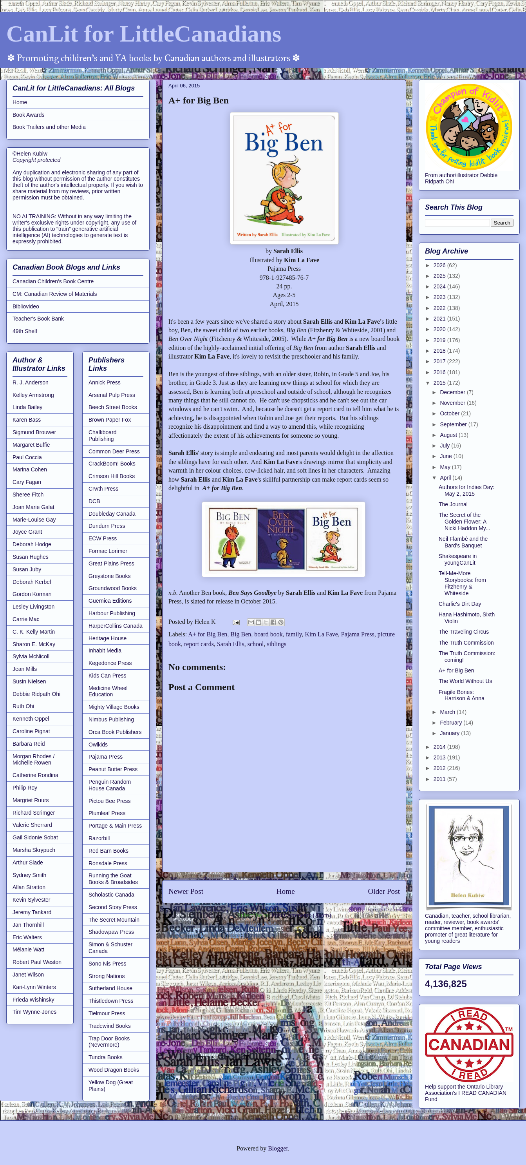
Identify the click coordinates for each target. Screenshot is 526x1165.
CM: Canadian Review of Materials (55, 294)
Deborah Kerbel (32, 582)
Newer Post (185, 891)
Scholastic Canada (111, 894)
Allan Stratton (29, 887)
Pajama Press (357, 634)
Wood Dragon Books (114, 1070)
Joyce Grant (27, 532)
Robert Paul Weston (37, 962)
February (451, 722)
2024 (440, 286)
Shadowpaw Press (111, 932)
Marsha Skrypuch (34, 850)
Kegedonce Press (110, 663)
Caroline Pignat (31, 731)
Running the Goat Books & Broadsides (113, 878)
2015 (440, 383)
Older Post (384, 891)
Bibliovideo (26, 306)
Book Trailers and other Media (49, 127)
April (446, 478)
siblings (277, 644)
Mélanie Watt (28, 949)
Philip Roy (25, 788)
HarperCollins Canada (116, 626)
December (453, 392)
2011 (440, 779)
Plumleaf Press (107, 813)
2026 (440, 265)
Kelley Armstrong (33, 395)
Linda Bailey (27, 407)
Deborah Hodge (32, 544)
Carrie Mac (26, 619)
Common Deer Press (114, 451)
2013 (440, 757)
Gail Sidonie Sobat (35, 837)
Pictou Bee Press (109, 801)
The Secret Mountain (114, 920)
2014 (440, 747)
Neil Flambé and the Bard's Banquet (463, 542)
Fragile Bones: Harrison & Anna (461, 695)
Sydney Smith (29, 875)
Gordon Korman (32, 594)
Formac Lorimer (108, 551)
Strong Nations (107, 976)
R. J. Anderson (31, 382)
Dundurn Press (107, 526)
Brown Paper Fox (110, 420)
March (448, 712)
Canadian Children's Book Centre (53, 281)
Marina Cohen (30, 469)
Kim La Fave (321, 634)
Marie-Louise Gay (34, 519)
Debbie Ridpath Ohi (36, 694)
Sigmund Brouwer (34, 432)
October (450, 413)
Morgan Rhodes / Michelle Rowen (33, 759)
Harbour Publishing (112, 613)
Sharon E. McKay (34, 644)
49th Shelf (25, 331)
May (446, 467)
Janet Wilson (28, 974)
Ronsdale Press (108, 863)
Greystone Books (109, 576)
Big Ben (240, 634)
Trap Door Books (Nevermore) (109, 1041)
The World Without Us (465, 681)
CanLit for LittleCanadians (143, 34)
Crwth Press (103, 489)
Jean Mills (25, 669)
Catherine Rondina (35, 775)
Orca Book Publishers (115, 732)
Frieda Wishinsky (33, 1000)
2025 (440, 276)
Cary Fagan (27, 482)
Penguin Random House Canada (110, 785)
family (294, 634)
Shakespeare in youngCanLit (458, 559)
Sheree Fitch (28, 494)
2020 (440, 329)
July (445, 445)
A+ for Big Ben (207, 634)
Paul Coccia (27, 457)
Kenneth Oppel (31, 719)
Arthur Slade (28, 862)
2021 (440, 318)
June (446, 456)
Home (286, 891)
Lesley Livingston (33, 606)
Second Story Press (113, 907)
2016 (440, 372)
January (450, 733)
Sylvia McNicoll (31, 656)
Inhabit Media (105, 650)
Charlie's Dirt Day (460, 604)
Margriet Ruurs (31, 800)
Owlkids (98, 744)
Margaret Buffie (31, 445)
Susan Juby (27, 569)
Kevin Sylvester (31, 900)
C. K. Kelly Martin (34, 632)
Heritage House (108, 638)
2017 (440, 361)
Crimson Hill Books (112, 476)
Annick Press (105, 382)
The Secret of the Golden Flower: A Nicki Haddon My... (464, 521)
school (256, 644)
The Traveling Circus (464, 632)
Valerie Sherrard (32, 825)
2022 (440, 308)
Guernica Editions (110, 601)
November (453, 403)
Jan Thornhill (28, 925)
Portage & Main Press (115, 826)
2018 (440, 351)
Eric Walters (27, 937)
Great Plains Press (111, 563)
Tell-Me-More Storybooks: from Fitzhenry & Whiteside (462, 583)
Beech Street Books (113, 407)
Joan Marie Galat (33, 507)
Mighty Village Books (114, 707)
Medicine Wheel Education (108, 691)
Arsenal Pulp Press (112, 395)
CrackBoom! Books (112, 463)
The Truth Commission (466, 643)
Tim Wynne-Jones (34, 1012)
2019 (440, 340)
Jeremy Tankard (32, 912)
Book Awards (28, 115)
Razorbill (99, 838)
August (449, 435)
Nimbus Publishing (111, 719)
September (454, 424)
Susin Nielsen (29, 681)
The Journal (453, 504)
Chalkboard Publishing (103, 435)
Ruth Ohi (23, 706)
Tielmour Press (107, 1013)
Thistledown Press (111, 1001)
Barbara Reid (29, 744)
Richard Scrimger (34, 813)
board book (268, 634)
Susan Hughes (31, 557)
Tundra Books (106, 1057)
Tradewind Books (110, 1026)
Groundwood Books (113, 588)
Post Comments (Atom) (301, 915)
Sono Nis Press (107, 963)
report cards (199, 644)
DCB (94, 501)
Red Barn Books (108, 851)
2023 (440, 297)
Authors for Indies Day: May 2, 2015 (466, 490)
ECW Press (103, 538)
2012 (440, 768)
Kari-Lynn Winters (34, 987)
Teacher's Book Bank (38, 318)
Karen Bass (27, 420)
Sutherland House (110, 988)
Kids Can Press (107, 675)
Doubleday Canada (112, 514)
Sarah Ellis (230, 644)
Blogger (278, 1148)
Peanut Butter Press (113, 769)
